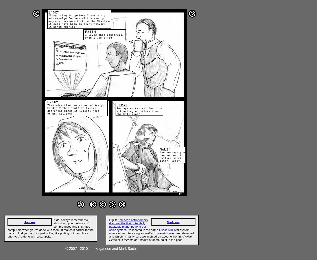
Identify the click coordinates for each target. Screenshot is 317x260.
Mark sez (173, 222)
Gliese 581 (166, 230)
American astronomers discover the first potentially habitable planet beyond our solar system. (128, 225)
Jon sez (29, 222)
